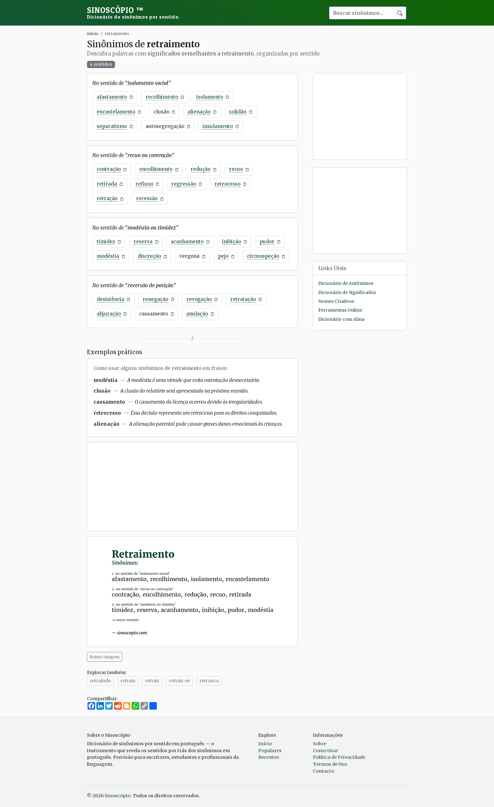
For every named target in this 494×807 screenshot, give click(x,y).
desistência (110, 299)
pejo (223, 256)
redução (200, 169)
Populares (270, 750)
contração (109, 169)
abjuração (109, 314)
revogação (199, 299)
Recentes (268, 757)
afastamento (112, 97)
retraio (127, 680)
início (92, 33)
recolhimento (162, 97)
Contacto (323, 771)
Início (265, 743)
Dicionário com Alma (341, 319)
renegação (155, 299)
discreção (149, 256)
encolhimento (155, 169)
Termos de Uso (330, 764)
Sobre (319, 743)
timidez (106, 242)
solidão (237, 112)
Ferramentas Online (340, 310)
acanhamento (187, 242)
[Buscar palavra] (361, 13)
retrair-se (179, 680)
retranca (209, 680)
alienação (198, 112)
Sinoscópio (133, 12)
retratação (243, 299)
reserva (143, 242)
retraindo (100, 680)
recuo (236, 169)
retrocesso (227, 184)
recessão (147, 198)
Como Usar (325, 750)
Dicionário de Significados (347, 292)
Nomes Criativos (336, 301)
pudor (267, 242)
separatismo (112, 126)
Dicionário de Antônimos (345, 283)
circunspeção (263, 256)
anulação (197, 314)
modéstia (108, 256)
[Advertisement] (192, 486)
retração (107, 198)
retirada (107, 184)
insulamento (218, 126)
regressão (183, 184)
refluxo (144, 184)
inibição (231, 242)
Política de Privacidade (339, 757)
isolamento (209, 97)
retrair (152, 680)
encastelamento (116, 112)
